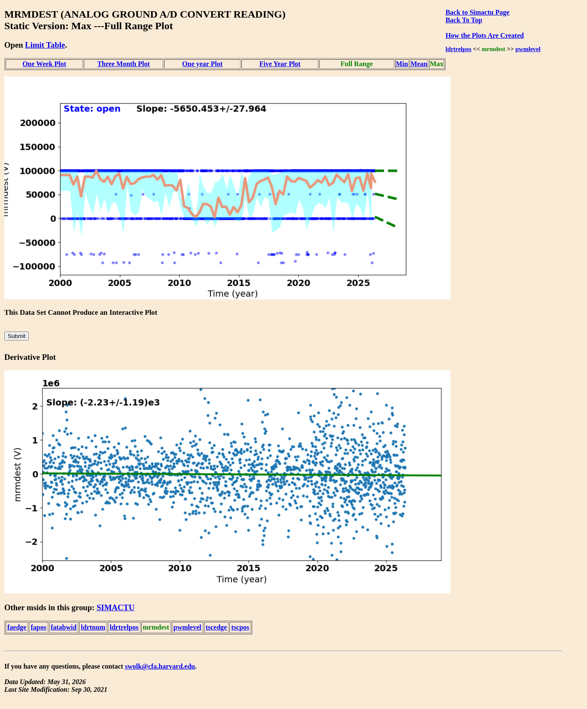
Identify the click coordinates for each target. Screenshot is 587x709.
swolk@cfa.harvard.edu (160, 666)
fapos (38, 627)
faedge (16, 627)
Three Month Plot (123, 63)
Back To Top (463, 20)
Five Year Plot (280, 63)
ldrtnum (93, 627)
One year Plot (202, 63)
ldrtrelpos (458, 49)
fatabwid (63, 627)
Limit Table (45, 44)
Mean (419, 63)
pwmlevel (527, 49)
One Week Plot (44, 63)
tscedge (216, 627)
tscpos (240, 627)
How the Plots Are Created (484, 35)
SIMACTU (115, 607)
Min (402, 63)
